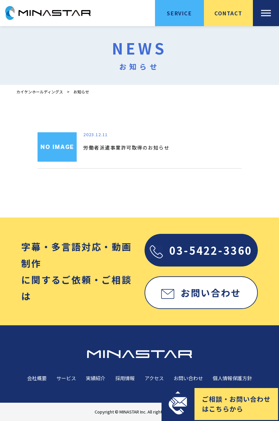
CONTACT (228, 13)
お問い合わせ (201, 292)
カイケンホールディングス (39, 92)
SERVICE (179, 13)
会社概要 (37, 378)
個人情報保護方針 (232, 378)
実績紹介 (95, 378)
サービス (66, 378)
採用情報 (125, 378)
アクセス (154, 378)
